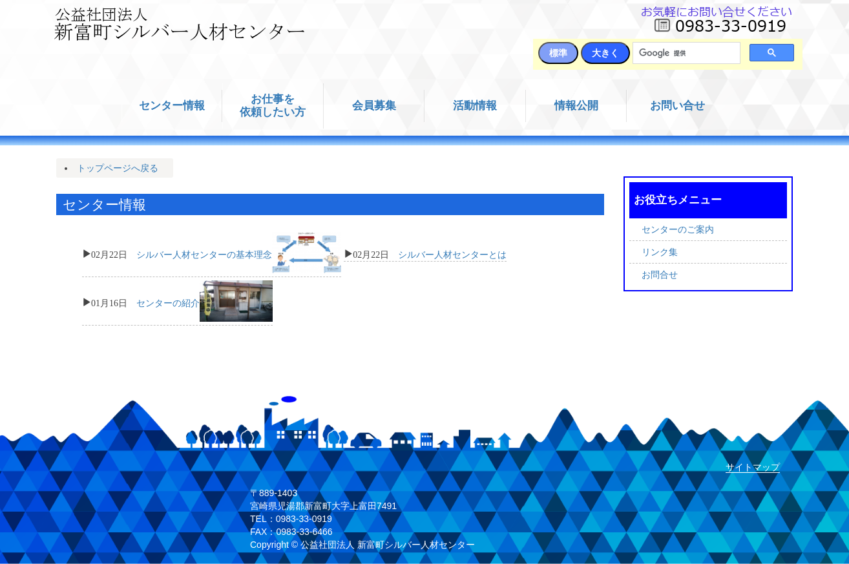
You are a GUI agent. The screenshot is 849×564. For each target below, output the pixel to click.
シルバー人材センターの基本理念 (204, 253)
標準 (558, 53)
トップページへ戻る (117, 168)
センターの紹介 (168, 302)
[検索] (685, 53)
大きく (605, 53)
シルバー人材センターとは (452, 253)
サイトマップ (753, 467)
